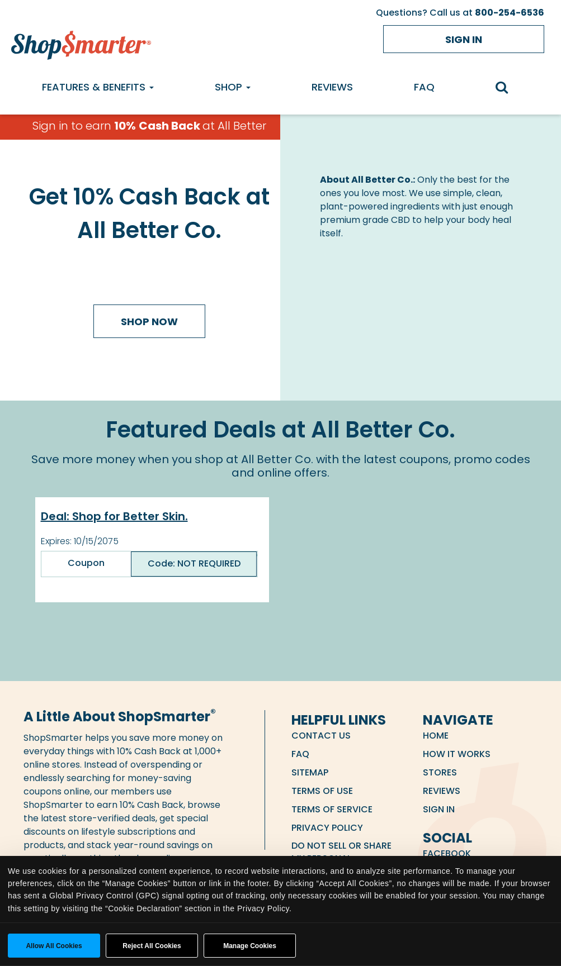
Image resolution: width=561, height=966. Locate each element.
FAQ (424, 87)
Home (436, 735)
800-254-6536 (509, 12)
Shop (233, 87)
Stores (440, 772)
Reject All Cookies (151, 946)
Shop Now (149, 322)
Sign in (463, 39)
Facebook (447, 853)
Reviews (332, 87)
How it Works (457, 754)
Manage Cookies (249, 946)
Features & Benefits (98, 87)
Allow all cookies (54, 946)
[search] (507, 88)
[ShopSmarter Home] (81, 42)
